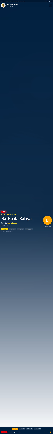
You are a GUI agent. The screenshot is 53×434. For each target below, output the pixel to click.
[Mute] (45, 432)
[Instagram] (49, 1)
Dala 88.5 (4, 229)
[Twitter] (47, 1)
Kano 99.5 (12, 229)
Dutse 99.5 (20, 229)
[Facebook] (45, 1)
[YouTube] (51, 1)
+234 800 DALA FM (6, 1)
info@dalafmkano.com (18, 1)
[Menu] (50, 5)
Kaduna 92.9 (29, 229)
